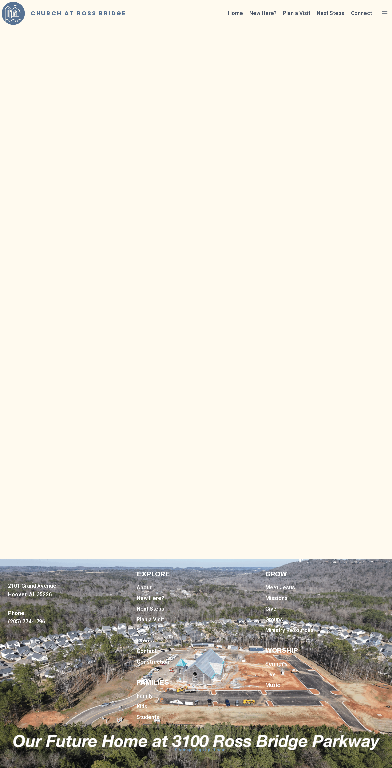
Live (270, 674)
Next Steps (330, 13)
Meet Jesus (280, 587)
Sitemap (183, 749)
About (144, 587)
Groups (274, 619)
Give (270, 609)
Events (145, 641)
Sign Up (202, 749)
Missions (276, 598)
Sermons (276, 664)
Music (272, 685)
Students (148, 717)
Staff (143, 630)
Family (145, 696)
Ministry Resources (289, 630)
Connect (361, 13)
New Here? (263, 13)
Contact (147, 651)
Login (219, 749)
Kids (142, 706)
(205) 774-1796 (26, 621)
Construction (153, 662)
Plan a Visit (296, 13)
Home (235, 13)
